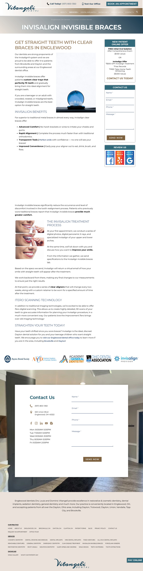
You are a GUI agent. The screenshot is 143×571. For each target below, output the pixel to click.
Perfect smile (46, 140)
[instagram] (36, 425)
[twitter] (41, 425)
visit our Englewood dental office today (63, 337)
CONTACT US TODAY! (120, 78)
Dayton (71, 341)
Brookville (57, 341)
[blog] (51, 425)
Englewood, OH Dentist (60, 20)
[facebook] (31, 425)
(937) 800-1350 (61, 4)
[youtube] (46, 425)
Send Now (116, 138)
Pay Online (135, 560)
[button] (136, 12)
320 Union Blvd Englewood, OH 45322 (45, 415)
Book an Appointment (122, 3)
